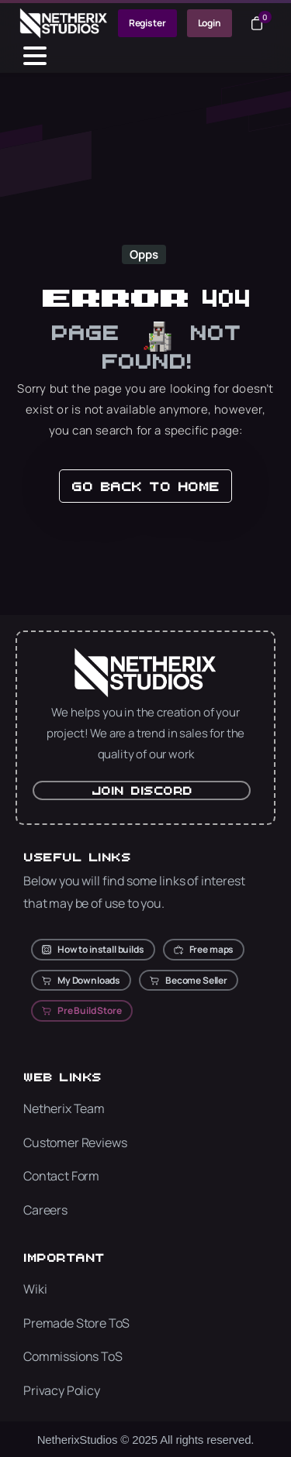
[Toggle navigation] (34, 56)
